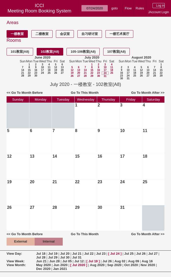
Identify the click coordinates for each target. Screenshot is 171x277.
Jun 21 (41, 261)
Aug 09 (133, 261)
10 (42, 67)
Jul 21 (76, 253)
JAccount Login (158, 12)
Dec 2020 (43, 269)
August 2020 (141, 57)
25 (49, 72)
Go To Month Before (27, 93)
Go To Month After (145, 93)
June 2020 (42, 57)
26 (55, 72)
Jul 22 (89, 253)
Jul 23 (100, 253)
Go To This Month (85, 93)
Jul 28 (41, 257)
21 (22, 72)
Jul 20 (65, 253)
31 (105, 76)
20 (62, 70)
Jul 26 (141, 253)
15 (29, 70)
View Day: (14, 253)
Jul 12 (79, 261)
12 (55, 67)
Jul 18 (41, 253)
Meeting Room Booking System (39, 10)
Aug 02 (119, 261)
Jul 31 (76, 257)
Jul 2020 (78, 265)
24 (42, 72)
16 (35, 70)
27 (62, 72)
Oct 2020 (131, 265)
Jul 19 (52, 253)
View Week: (16, 261)
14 (22, 70)
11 (49, 67)
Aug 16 (147, 261)
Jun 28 (54, 261)
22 (29, 72)
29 (29, 75)
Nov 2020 (148, 265)
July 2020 (91, 57)
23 (35, 72)
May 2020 (43, 265)
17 (42, 70)
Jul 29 (52, 257)
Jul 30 (65, 257)
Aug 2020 (97, 265)
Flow (128, 8)
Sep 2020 (114, 265)
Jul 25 (129, 253)
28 (22, 75)
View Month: (16, 265)
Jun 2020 (60, 265)
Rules (140, 8)
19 (55, 70)
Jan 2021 (60, 269)
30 (35, 75)
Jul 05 (67, 261)
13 (62, 67)
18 (49, 70)
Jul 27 (153, 253)
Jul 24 (115, 253)
